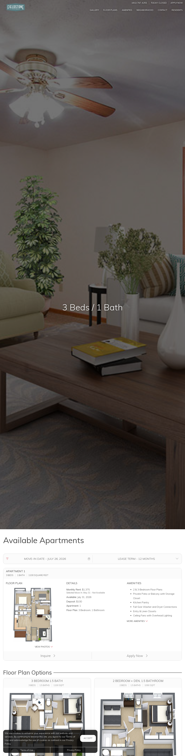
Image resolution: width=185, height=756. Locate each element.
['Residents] (177, 10)
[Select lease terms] (136, 559)
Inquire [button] (48, 656)
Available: (71, 597)
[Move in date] (45, 559)
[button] (89, 559)
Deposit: (71, 601)
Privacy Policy (74, 750)
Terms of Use (26, 750)
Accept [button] (88, 738)
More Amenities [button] (137, 621)
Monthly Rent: (73, 589)
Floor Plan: (72, 610)
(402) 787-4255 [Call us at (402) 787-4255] (139, 3)
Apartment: (72, 605)
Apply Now (177, 3)
